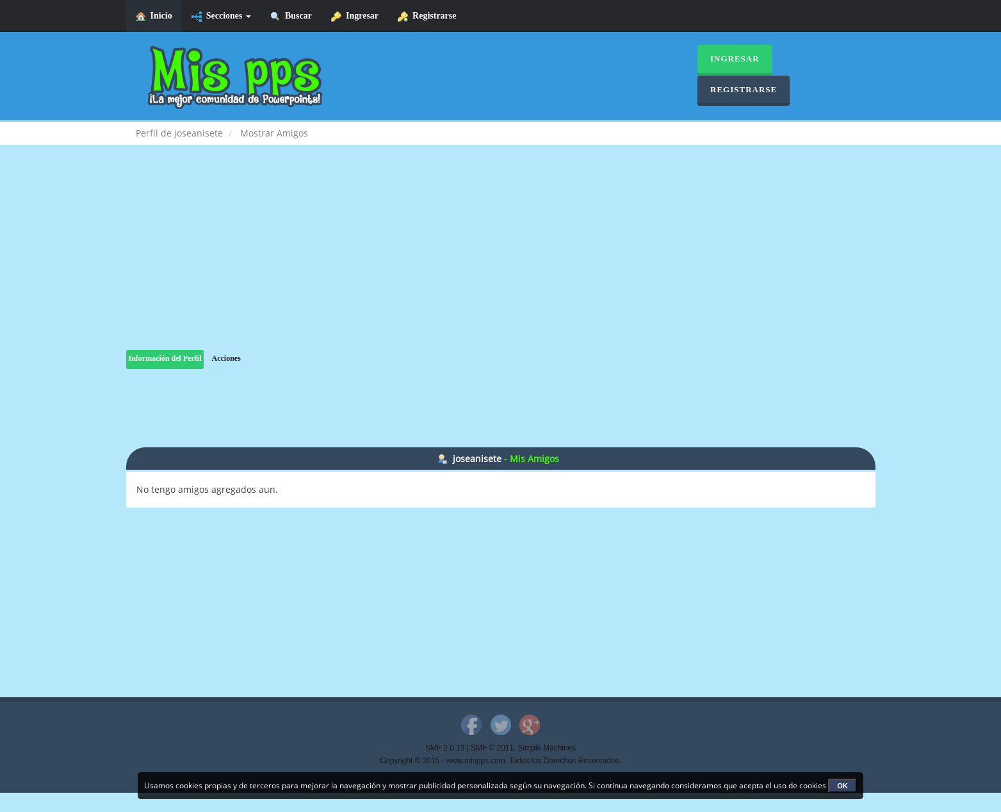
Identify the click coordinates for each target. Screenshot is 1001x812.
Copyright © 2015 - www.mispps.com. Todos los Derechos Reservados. (500, 760)
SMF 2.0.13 (444, 747)
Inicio (154, 16)
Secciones (221, 16)
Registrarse (427, 16)
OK (842, 786)
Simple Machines (547, 747)
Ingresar (354, 16)
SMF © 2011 (492, 747)
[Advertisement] (500, 260)
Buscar (291, 16)
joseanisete (477, 458)
